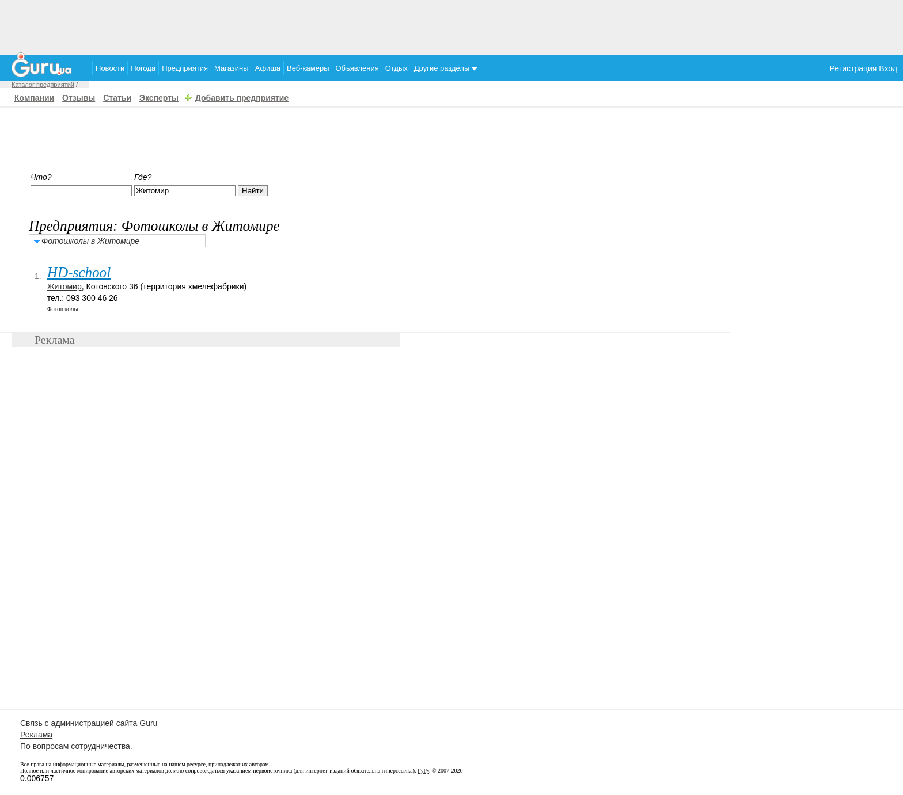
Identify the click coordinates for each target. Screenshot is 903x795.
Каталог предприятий (43, 84)
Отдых (396, 68)
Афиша (267, 68)
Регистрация (853, 68)
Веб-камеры (308, 68)
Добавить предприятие (242, 97)
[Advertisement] (451, 26)
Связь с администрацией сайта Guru (88, 723)
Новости (110, 68)
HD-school (79, 272)
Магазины (231, 68)
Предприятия (185, 68)
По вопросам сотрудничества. (76, 746)
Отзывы (78, 97)
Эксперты (159, 97)
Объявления (356, 68)
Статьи (117, 97)
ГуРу (423, 770)
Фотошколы (62, 309)
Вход (888, 68)
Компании (34, 97)
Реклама (36, 734)
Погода (143, 68)
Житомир (64, 286)
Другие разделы (445, 68)
